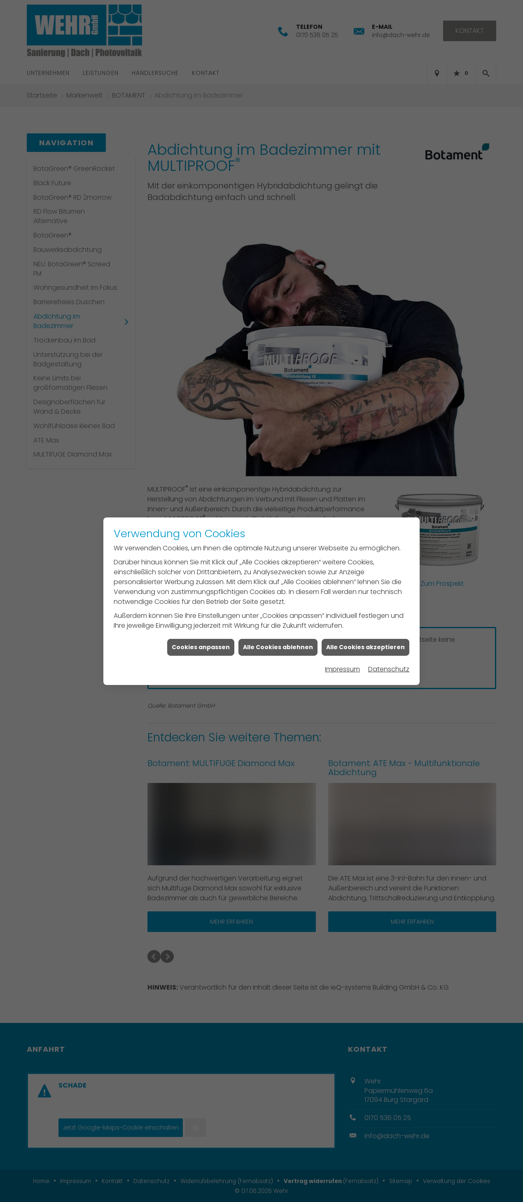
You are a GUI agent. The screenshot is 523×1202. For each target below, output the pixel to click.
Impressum (342, 651)
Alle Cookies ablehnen (278, 629)
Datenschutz (388, 651)
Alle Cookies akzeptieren (365, 629)
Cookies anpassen (201, 629)
